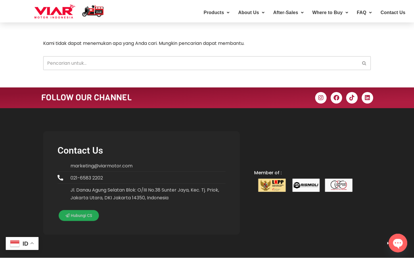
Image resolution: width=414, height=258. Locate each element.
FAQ (364, 12)
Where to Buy (330, 12)
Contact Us (393, 12)
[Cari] (200, 63)
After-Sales (288, 12)
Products (216, 12)
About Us (251, 12)
